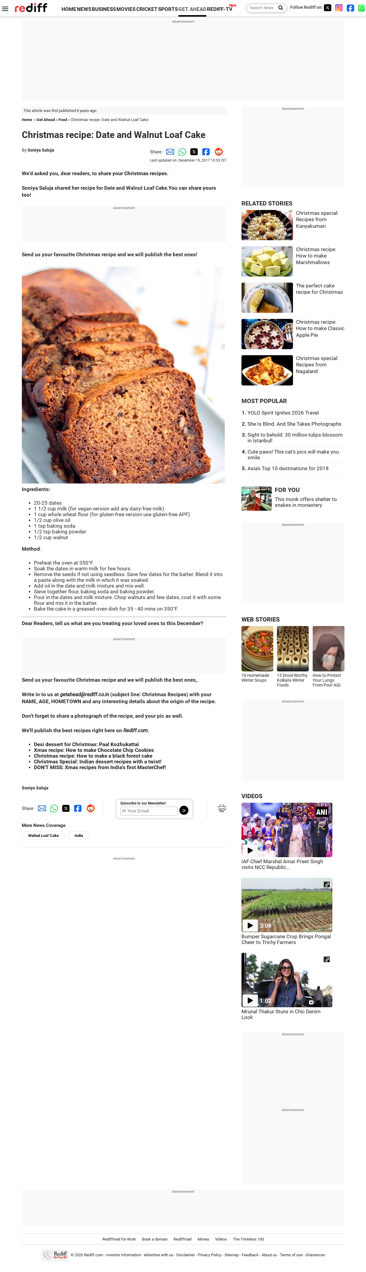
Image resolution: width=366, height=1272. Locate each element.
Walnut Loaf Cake (43, 835)
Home (27, 119)
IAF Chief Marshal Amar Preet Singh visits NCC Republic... (282, 864)
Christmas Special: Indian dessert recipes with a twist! (97, 762)
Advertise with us (158, 1255)
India (79, 835)
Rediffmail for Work (119, 1239)
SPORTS (168, 9)
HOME (69, 9)
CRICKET (147, 9)
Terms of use (291, 1255)
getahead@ (72, 694)
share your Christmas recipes (132, 173)
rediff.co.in (97, 694)
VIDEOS (251, 796)
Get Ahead (46, 119)
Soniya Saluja (41, 150)
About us (269, 1255)
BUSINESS (104, 9)
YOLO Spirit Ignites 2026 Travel (283, 413)
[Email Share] (169, 152)
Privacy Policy (209, 1255)
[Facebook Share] (205, 152)
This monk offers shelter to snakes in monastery (306, 502)
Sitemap (232, 1255)
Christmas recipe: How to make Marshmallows (316, 256)
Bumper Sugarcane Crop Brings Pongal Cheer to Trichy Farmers (286, 939)
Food (62, 119)
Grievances (315, 1255)
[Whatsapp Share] (181, 152)
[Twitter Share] (193, 152)
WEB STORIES (260, 619)
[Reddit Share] (217, 152)
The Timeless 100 (248, 1239)
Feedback (250, 1255)
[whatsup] (362, 7)
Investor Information (123, 1255)
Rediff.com (135, 730)
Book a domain (155, 1239)
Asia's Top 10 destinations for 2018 (288, 468)
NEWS (84, 9)
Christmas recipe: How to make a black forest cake (93, 756)
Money (203, 1239)
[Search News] (279, 8)
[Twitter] (327, 7)
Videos (221, 1239)
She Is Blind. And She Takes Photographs (294, 424)
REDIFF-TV (219, 9)
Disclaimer (185, 1255)
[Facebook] (350, 7)
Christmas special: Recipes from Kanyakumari (317, 219)
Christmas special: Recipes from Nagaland (317, 365)
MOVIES (125, 9)
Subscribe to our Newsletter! (143, 803)
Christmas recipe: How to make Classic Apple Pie (320, 328)
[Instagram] (339, 7)
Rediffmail (182, 1239)
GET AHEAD (192, 9)
